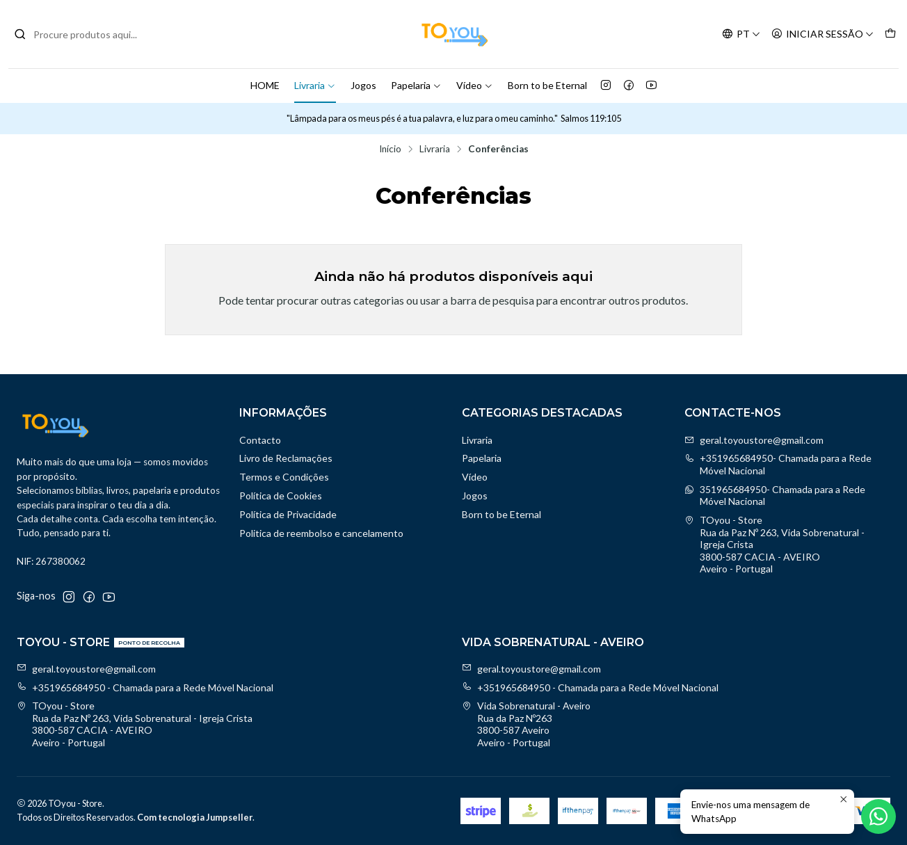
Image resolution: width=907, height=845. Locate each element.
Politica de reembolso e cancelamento (321, 533)
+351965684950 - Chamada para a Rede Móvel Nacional (145, 687)
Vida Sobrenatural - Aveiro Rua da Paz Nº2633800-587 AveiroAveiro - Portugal (526, 724)
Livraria (315, 85)
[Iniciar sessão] (822, 34)
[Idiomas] (741, 34)
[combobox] (84, 34)
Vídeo (474, 85)
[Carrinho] (890, 34)
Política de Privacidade (288, 514)
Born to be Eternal (547, 85)
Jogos (363, 85)
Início (390, 149)
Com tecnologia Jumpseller (194, 817)
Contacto (260, 440)
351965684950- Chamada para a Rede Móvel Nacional (774, 495)
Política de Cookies (280, 495)
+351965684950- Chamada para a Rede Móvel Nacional (778, 464)
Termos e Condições (284, 477)
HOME (265, 85)
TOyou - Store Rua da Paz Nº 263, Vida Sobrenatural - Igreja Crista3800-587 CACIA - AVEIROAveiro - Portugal (774, 544)
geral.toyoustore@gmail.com (754, 440)
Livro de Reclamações (285, 458)
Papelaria (416, 85)
